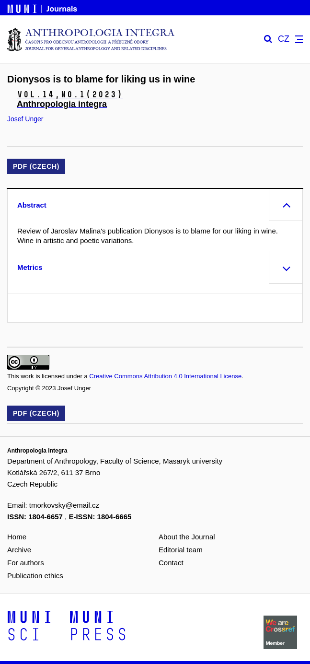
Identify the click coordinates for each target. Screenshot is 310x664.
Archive (19, 550)
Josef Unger (25, 119)
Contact (171, 563)
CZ (283, 39)
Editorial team (181, 550)
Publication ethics (35, 575)
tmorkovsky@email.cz (64, 505)
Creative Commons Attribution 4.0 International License (165, 376)
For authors (25, 563)
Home (16, 537)
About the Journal (187, 537)
